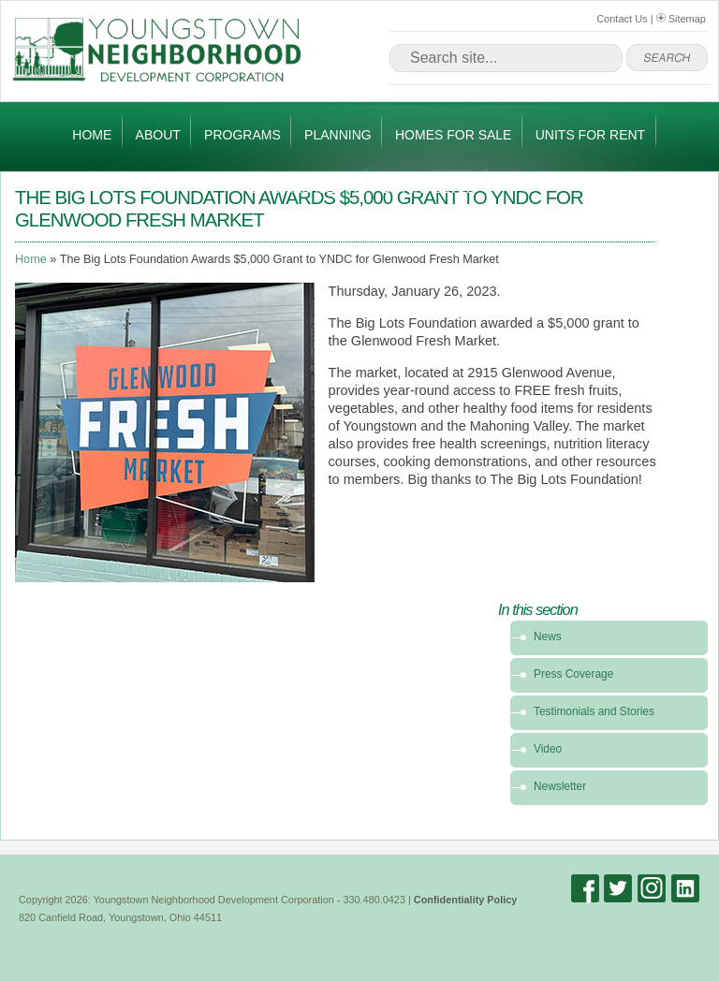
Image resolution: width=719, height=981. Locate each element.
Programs (242, 134)
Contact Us (621, 18)
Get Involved (428, 188)
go (667, 58)
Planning (338, 134)
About (158, 134)
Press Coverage (573, 674)
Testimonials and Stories (594, 711)
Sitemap (681, 18)
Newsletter (560, 786)
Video (548, 748)
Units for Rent (590, 134)
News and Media (299, 188)
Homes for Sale (453, 134)
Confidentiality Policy (466, 899)
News (548, 636)
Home (91, 134)
